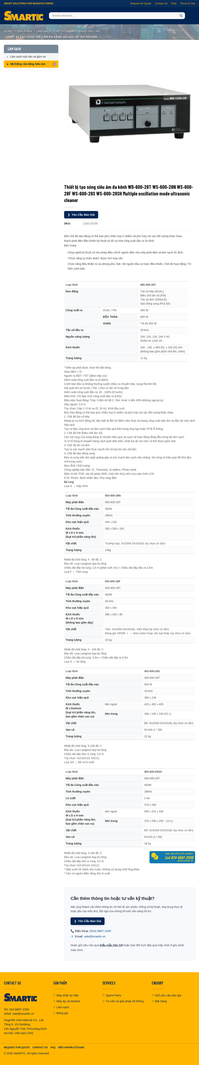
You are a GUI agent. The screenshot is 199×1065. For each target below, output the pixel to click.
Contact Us (161, 3)
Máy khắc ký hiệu (66, 995)
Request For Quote (17, 1047)
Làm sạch (61, 1007)
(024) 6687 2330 (100, 930)
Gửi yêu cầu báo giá (166, 995)
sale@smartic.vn (95, 936)
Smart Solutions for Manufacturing (28, 3)
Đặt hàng (159, 1001)
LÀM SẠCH (44, 31)
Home (8, 31)
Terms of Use (187, 3)
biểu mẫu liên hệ (111, 945)
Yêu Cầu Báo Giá (81, 215)
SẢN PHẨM (24, 31)
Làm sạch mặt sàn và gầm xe (28, 56)
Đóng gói (60, 1012)
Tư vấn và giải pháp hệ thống (123, 1001)
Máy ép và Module (66, 1001)
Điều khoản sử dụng (71, 1047)
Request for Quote (140, 3)
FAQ (173, 3)
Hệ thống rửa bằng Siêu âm (78, 31)
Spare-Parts (111, 995)
